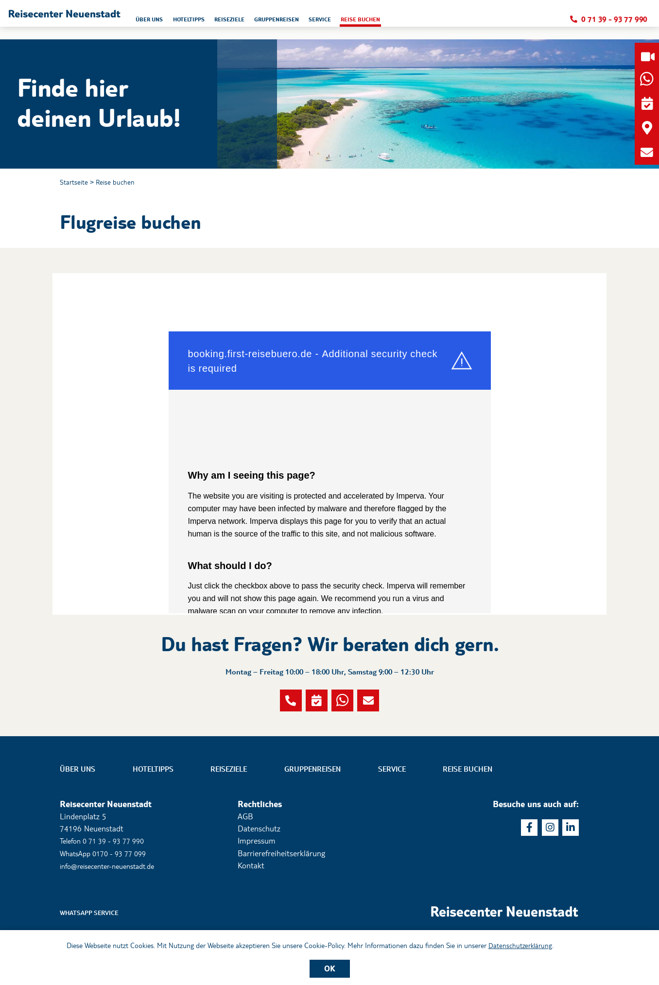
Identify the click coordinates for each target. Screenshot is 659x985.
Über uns (77, 817)
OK (330, 968)
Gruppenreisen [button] (385, 22)
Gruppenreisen (312, 817)
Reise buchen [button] (482, 22)
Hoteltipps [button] (283, 22)
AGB (245, 865)
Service (392, 817)
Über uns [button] (237, 22)
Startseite (75, 183)
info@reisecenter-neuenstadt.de (113, 914)
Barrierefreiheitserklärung (281, 902)
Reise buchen (121, 183)
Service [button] (435, 22)
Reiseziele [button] (330, 22)
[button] (107, 19)
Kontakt (251, 914)
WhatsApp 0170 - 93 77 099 (109, 902)
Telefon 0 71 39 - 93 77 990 (108, 889)
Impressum (257, 889)
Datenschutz (259, 877)
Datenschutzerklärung (520, 944)
